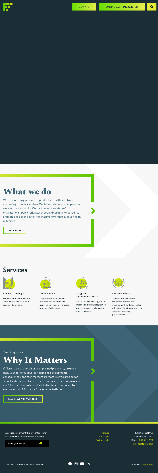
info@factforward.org (143, 443)
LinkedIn (88, 463)
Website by (141, 464)
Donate (84, 6)
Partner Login (102, 440)
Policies (105, 432)
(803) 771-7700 (146, 440)
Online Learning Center (122, 6)
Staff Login (103, 436)
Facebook (70, 463)
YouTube (82, 463)
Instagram (76, 463)
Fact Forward (11, 7)
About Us (14, 230)
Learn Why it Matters (22, 398)
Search (151, 7)
